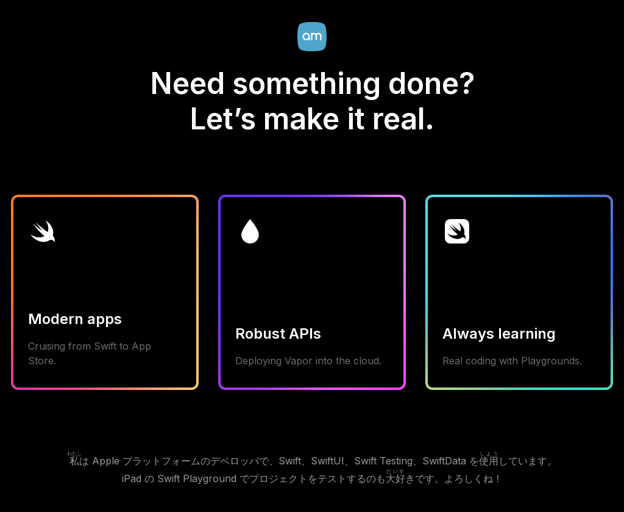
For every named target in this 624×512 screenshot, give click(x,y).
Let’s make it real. (312, 119)
